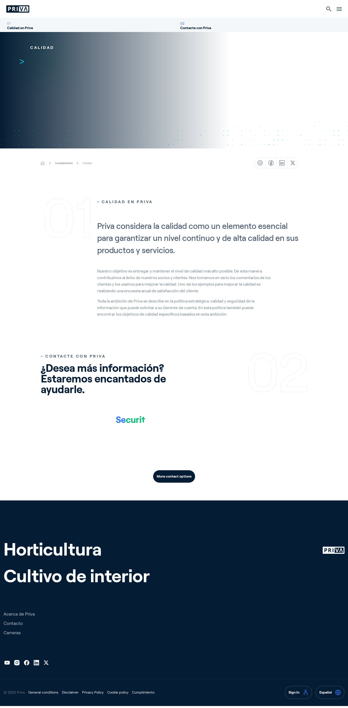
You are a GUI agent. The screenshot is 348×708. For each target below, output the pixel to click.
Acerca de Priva (19, 631)
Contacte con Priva (195, 37)
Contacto (13, 641)
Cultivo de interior (195, 18)
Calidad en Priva (20, 37)
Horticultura (153, 18)
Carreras (12, 650)
